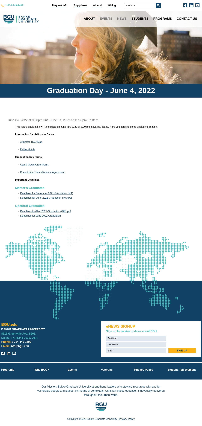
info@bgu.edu (19, 346)
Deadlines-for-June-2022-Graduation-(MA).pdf (46, 197)
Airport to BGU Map (31, 142)
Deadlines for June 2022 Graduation (40, 215)
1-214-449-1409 (21, 341)
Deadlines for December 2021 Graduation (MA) (46, 193)
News (122, 18)
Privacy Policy (143, 369)
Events (106, 18)
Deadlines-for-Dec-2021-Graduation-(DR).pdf (45, 211)
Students (140, 18)
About (89, 18)
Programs (162, 18)
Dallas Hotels (27, 149)
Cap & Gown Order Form (34, 164)
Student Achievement (181, 369)
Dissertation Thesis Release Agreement (42, 172)
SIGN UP (182, 350)
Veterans (107, 369)
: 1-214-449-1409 (13, 5)
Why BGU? (42, 369)
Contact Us (187, 18)
